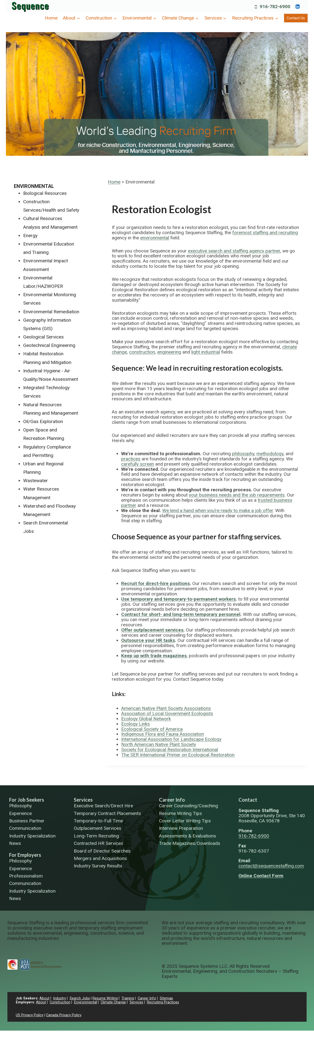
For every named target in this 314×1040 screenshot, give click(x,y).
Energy (30, 235)
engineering (169, 352)
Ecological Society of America (152, 729)
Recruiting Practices (163, 1002)
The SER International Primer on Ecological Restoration (178, 755)
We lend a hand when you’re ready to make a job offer (217, 510)
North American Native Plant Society (158, 744)
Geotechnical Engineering (49, 345)
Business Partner (26, 821)
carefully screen (137, 464)
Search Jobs (80, 998)
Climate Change (113, 1002)
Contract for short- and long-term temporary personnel (180, 614)
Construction (60, 1002)
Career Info (172, 800)
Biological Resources (45, 193)
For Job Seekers (26, 800)
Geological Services (43, 337)
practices (130, 459)
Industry (59, 998)
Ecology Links (135, 724)
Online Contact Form (260, 876)
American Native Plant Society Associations (166, 708)
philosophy (243, 453)
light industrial (205, 352)
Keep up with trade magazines (154, 655)
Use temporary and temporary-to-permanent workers (178, 599)
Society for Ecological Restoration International (169, 749)
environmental (154, 238)
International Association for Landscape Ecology (171, 739)
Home (51, 18)
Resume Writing (105, 998)
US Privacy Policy (29, 1015)
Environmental (34, 186)
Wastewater (35, 480)
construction (142, 352)
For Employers (25, 855)
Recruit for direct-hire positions (155, 583)
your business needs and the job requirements (237, 495)
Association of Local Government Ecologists (167, 713)
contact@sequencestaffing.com (271, 866)
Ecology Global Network (146, 719)
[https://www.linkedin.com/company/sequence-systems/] (297, 6)
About (44, 998)
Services (83, 800)
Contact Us (296, 18)
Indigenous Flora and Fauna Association (162, 734)
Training (127, 998)
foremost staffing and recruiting (265, 232)
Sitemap (166, 998)
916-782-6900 (253, 836)
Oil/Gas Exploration (43, 421)
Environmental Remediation (51, 312)
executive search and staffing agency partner (234, 251)
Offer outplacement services (152, 630)
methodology (269, 453)
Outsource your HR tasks (148, 640)
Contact (247, 800)
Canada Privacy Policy (63, 1015)
